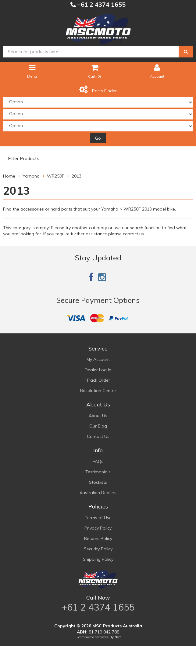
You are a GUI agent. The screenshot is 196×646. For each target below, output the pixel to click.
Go (98, 138)
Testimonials (98, 472)
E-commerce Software (92, 637)
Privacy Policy (98, 528)
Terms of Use (98, 517)
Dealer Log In (98, 370)
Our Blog (98, 426)
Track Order (98, 380)
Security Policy (98, 549)
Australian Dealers (98, 492)
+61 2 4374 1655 (101, 4)
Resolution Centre (98, 390)
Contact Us (98, 436)
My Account (98, 359)
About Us (98, 415)
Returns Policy (98, 538)
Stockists (98, 482)
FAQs (98, 461)
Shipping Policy (98, 559)
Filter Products (23, 158)
